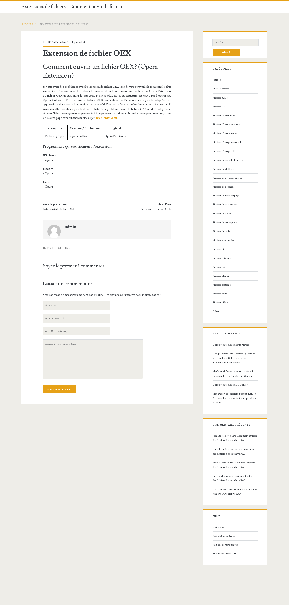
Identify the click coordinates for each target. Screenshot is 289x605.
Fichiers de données (223, 186)
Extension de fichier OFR (155, 209)
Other (216, 311)
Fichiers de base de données (228, 160)
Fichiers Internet (222, 258)
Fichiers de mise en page (226, 195)
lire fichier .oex (106, 118)
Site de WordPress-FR (225, 553)
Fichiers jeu (219, 267)
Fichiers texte (220, 293)
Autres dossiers (221, 88)
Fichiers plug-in (60, 248)
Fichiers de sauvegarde (225, 222)
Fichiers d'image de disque (227, 124)
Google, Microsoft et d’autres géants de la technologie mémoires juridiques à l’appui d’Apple (234, 358)
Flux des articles (224, 535)
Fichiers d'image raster (225, 133)
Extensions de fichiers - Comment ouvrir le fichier (72, 7)
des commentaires (225, 544)
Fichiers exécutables (223, 240)
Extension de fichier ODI (58, 209)
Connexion (219, 527)
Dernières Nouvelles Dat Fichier (230, 384)
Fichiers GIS (219, 249)
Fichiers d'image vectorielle (227, 142)
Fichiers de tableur (222, 231)
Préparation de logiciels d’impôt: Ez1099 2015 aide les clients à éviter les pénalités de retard (235, 398)
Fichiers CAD (220, 106)
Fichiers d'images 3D (224, 151)
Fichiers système (222, 284)
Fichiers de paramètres (225, 204)
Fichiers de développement (227, 177)
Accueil (29, 24)
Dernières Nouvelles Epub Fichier (231, 344)
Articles (217, 79)
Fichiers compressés (224, 115)
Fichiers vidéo (220, 302)
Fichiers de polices (223, 213)
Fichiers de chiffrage (224, 169)
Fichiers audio (220, 97)
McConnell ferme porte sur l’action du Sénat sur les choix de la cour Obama (233, 373)
